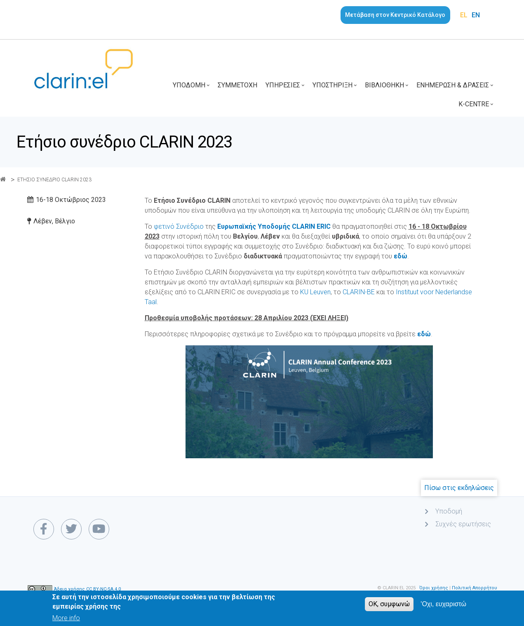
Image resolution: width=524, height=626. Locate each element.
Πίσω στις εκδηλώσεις (459, 488)
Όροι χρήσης (433, 588)
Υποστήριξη (336, 88)
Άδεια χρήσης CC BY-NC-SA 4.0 (87, 589)
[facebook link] (43, 529)
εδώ (424, 334)
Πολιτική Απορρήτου (474, 588)
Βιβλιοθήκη (387, 88)
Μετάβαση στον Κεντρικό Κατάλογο (395, 15)
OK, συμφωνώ (389, 607)
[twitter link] (71, 529)
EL (464, 15)
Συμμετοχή (237, 85)
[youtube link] (99, 529)
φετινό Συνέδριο (179, 226)
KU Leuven (315, 292)
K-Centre (476, 107)
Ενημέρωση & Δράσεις (455, 88)
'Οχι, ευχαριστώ (443, 606)
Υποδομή (192, 88)
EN (476, 15)
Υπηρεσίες (286, 88)
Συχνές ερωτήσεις (463, 524)
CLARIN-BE (359, 292)
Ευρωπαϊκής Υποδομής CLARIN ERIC (274, 226)
